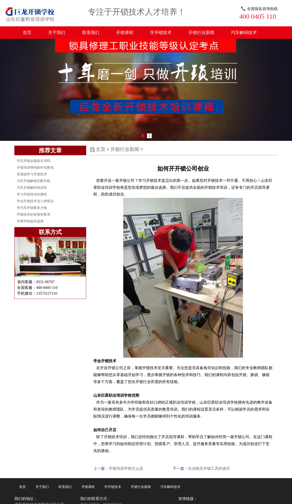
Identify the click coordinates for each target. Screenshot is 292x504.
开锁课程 (124, 32)
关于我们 (56, 32)
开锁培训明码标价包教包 (35, 167)
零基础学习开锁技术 (32, 174)
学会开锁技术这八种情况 (35, 201)
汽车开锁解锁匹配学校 (33, 181)
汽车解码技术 (244, 32)
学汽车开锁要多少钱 (32, 208)
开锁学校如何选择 (30, 221)
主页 (100, 149)
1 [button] (143, 135)
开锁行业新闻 (201, 32)
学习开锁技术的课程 (32, 194)
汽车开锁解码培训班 (32, 187)
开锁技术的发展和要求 (33, 214)
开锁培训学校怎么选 (126, 468)
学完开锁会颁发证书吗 (33, 161)
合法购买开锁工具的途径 (209, 468)
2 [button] (149, 135)
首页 (27, 32)
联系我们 (90, 32)
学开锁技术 (161, 32)
